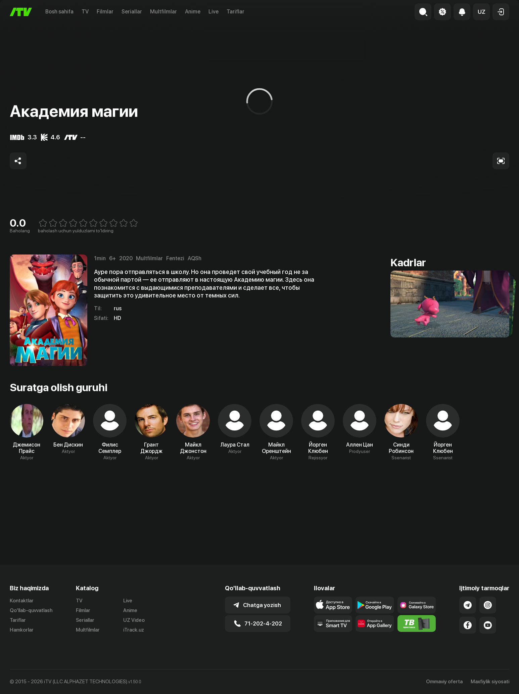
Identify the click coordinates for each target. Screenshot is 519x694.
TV (85, 11)
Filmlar (105, 11)
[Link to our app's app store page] (333, 605)
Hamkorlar (22, 630)
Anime (192, 11)
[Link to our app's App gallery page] (375, 623)
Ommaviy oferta (444, 682)
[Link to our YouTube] (487, 625)
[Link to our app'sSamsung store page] (416, 605)
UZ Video (134, 620)
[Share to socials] (18, 160)
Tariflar (235, 11)
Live (213, 11)
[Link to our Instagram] (487, 605)
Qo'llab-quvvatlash (31, 610)
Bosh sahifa (59, 11)
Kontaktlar (22, 601)
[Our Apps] (333, 623)
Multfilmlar (163, 11)
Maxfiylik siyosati (490, 682)
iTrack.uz (133, 630)
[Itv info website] (416, 623)
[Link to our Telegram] (467, 605)
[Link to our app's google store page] (375, 605)
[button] (481, 11)
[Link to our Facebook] (467, 625)
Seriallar (132, 11)
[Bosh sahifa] (21, 11)
